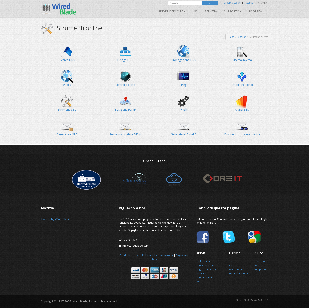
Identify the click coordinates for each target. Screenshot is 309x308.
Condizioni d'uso (129, 255)
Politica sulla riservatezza (157, 255)
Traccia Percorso (242, 78)
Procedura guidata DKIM (125, 128)
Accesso (248, 2)
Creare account (232, 2)
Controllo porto (125, 78)
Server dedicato (172, 11)
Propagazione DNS (183, 53)
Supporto (232, 11)
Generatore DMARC (183, 128)
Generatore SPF (67, 128)
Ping (183, 78)
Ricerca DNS (67, 53)
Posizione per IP (125, 103)
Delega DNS (125, 53)
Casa (231, 37)
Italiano (262, 3)
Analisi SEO (242, 103)
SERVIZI (211, 11)
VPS (195, 11)
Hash (183, 103)
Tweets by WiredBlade (55, 219)
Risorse (255, 11)
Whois (67, 78)
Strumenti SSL (67, 103)
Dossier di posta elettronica (242, 128)
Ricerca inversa (242, 53)
